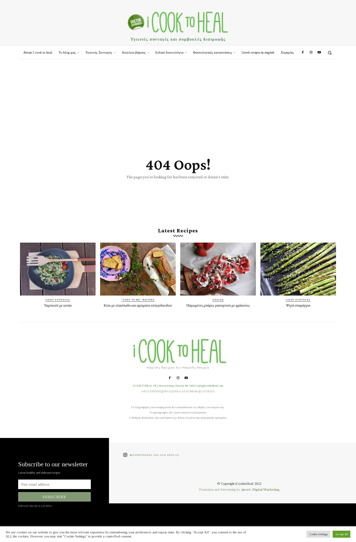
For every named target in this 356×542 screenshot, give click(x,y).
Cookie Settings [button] (318, 534)
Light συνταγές (57, 302)
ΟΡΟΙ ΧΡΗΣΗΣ (151, 398)
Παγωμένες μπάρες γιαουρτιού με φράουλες (218, 310)
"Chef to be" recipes (138, 302)
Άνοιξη (218, 302)
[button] (329, 52)
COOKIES (208, 398)
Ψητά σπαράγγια (298, 308)
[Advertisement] (178, 93)
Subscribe (55, 504)
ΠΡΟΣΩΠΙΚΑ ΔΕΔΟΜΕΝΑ (181, 398)
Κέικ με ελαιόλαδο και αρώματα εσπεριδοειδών (138, 310)
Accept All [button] (341, 534)
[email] (54, 491)
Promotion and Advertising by (220, 497)
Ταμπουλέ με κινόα (57, 308)
